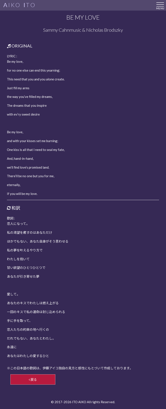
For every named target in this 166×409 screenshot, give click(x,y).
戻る (33, 379)
